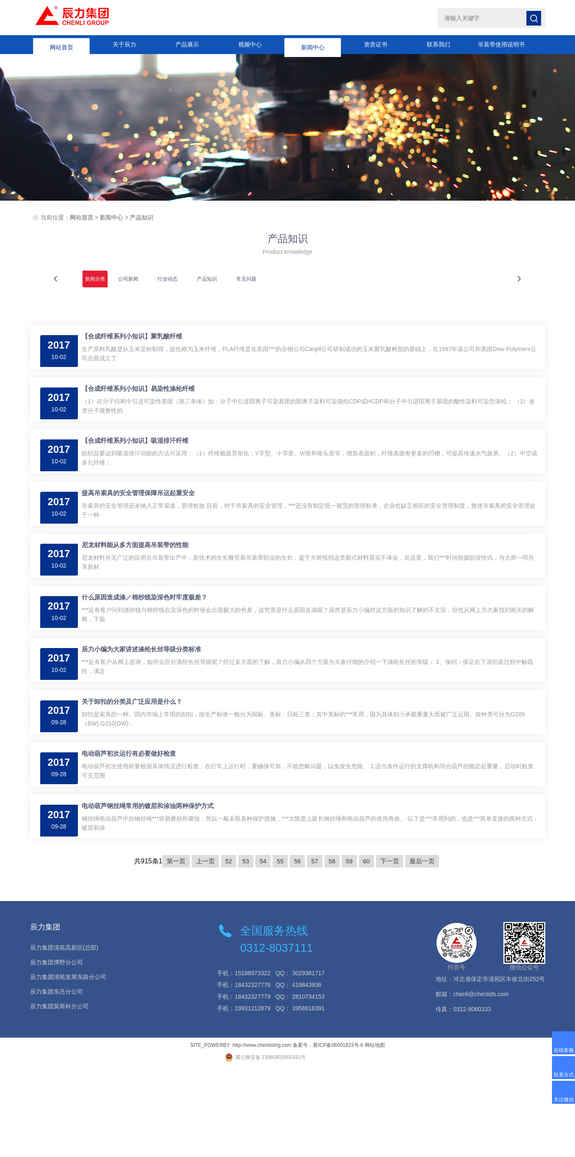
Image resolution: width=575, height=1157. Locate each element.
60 (369, 951)
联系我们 (438, 44)
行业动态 (167, 279)
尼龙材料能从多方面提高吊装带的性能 (139, 585)
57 (315, 951)
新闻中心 (313, 44)
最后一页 (427, 951)
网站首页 (61, 44)
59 (351, 951)
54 (261, 951)
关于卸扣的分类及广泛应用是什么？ (136, 768)
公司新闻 (128, 279)
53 (244, 951)
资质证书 (375, 44)
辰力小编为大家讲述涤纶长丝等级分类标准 (146, 707)
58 (333, 951)
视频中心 (250, 44)
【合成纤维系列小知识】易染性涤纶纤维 (142, 401)
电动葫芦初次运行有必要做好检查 (133, 830)
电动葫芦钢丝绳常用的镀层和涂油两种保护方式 (152, 891)
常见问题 (246, 279)
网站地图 (375, 1135)
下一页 (393, 951)
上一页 (201, 951)
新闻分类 (95, 279)
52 (225, 951)
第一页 (171, 951)
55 (279, 951)
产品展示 (187, 44)
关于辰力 (124, 44)
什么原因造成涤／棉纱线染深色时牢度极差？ (149, 646)
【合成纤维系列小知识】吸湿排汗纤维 (139, 463)
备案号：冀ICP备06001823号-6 (328, 1135)
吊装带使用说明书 (501, 44)
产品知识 (141, 217)
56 (297, 951)
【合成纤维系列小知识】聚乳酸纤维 (136, 340)
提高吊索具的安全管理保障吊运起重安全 (142, 524)
